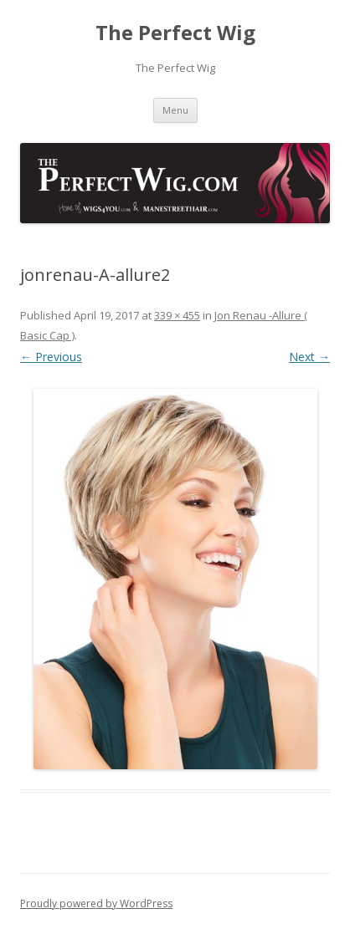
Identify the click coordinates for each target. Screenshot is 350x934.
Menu (175, 110)
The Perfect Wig (175, 33)
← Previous (51, 357)
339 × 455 (177, 315)
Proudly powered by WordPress (96, 903)
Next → (309, 357)
